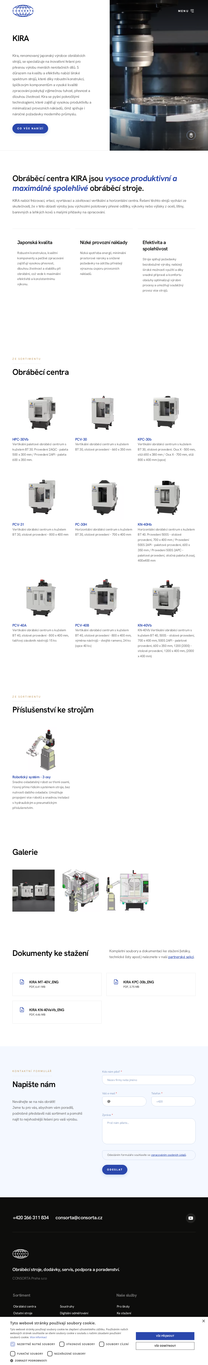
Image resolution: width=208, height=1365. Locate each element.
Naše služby (126, 1295)
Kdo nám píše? (112, 1071)
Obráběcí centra (24, 1306)
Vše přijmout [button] (165, 1336)
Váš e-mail (109, 1093)
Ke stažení (124, 1313)
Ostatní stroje (22, 1313)
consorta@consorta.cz (78, 1217)
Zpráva (107, 1115)
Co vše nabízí (30, 128)
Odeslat (115, 1169)
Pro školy (123, 1306)
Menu (186, 11)
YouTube (190, 1218)
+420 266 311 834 (30, 1217)
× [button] (203, 1321)
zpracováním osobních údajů (168, 1155)
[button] (70, 1360)
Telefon (156, 1093)
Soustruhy (67, 1306)
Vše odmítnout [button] (165, 1346)
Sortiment (21, 1295)
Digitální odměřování (74, 1313)
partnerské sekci (181, 956)
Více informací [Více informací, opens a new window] (38, 1337)
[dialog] (104, 1341)
